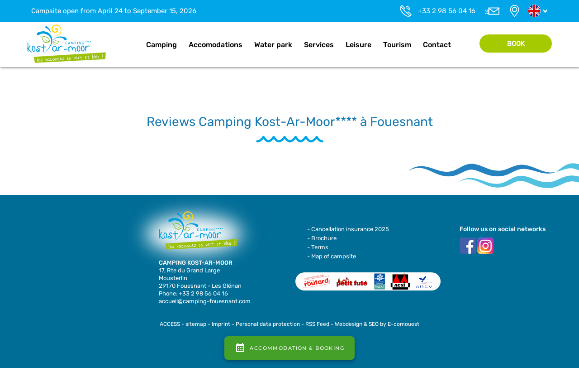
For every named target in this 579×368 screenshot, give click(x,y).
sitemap (195, 324)
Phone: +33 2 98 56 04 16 (193, 293)
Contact (437, 44)
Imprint (221, 324)
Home (131, 45)
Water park (273, 44)
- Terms (317, 247)
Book (516, 43)
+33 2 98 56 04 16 (446, 11)
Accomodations (215, 44)
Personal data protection (268, 324)
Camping (161, 44)
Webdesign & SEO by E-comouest (377, 324)
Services (319, 44)
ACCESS (170, 324)
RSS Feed (317, 324)
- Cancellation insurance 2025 (348, 229)
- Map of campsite (331, 256)
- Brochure (322, 238)
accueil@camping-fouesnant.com (205, 301)
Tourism (397, 44)
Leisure (358, 44)
